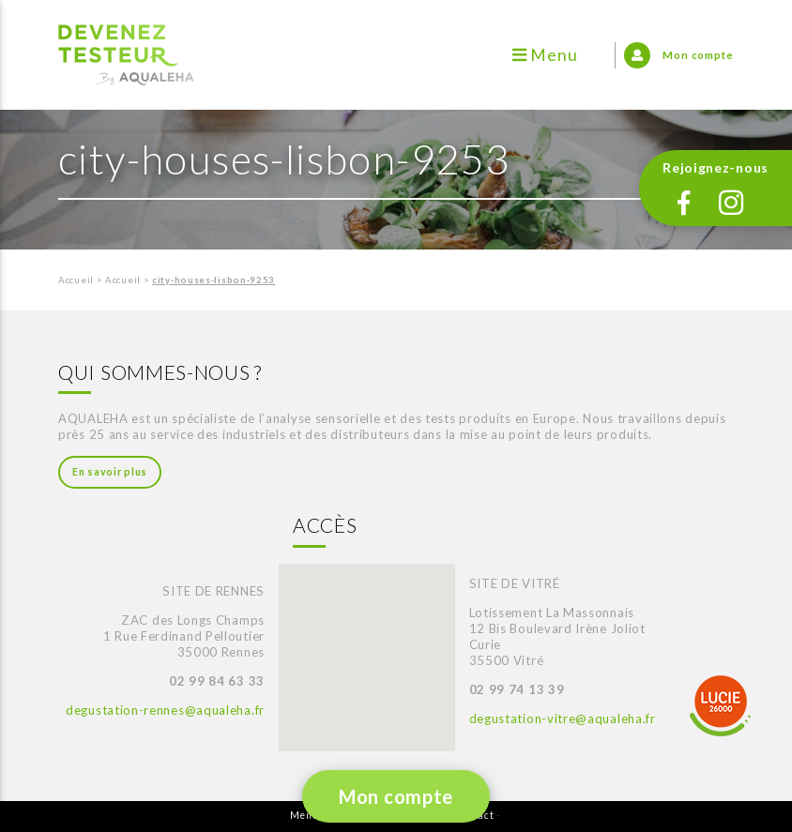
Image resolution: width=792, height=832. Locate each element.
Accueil (76, 280)
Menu (544, 55)
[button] (331, 639)
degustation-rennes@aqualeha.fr (165, 710)
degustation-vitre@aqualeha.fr (562, 718)
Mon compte (396, 796)
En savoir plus (109, 471)
